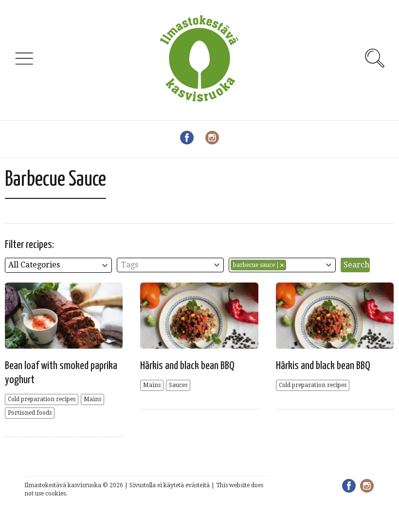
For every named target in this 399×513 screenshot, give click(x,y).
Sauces (178, 385)
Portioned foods (30, 412)
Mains (92, 399)
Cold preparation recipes (41, 399)
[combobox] (58, 265)
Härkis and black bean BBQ (187, 365)
